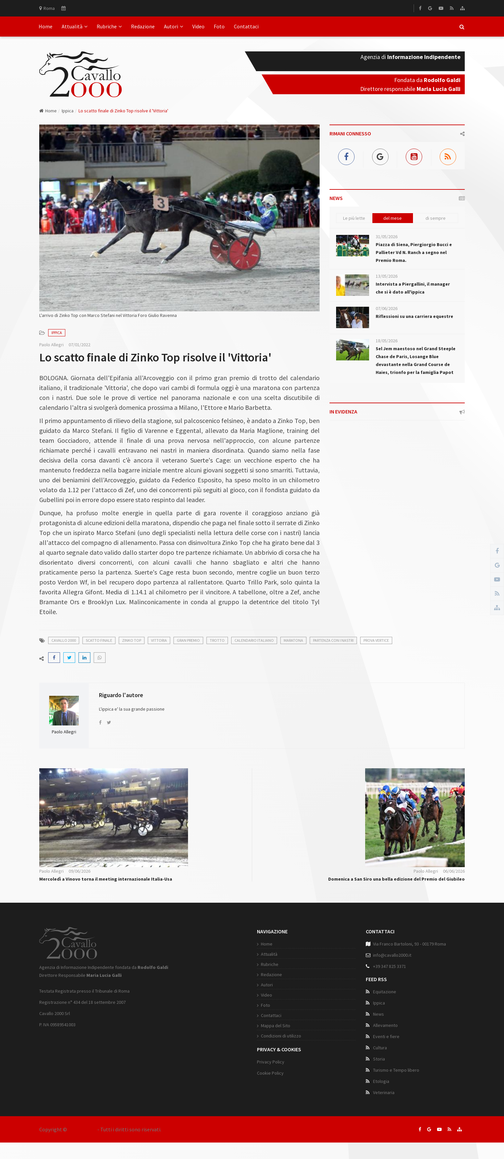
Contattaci (246, 26)
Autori (173, 26)
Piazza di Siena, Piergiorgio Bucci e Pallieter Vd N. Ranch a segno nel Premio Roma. (414, 252)
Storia (379, 1059)
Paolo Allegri (51, 345)
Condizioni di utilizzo (281, 1036)
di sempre (435, 218)
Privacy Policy (270, 1062)
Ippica (68, 111)
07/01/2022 (79, 345)
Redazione (143, 26)
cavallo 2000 (63, 640)
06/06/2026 (454, 871)
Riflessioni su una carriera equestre (414, 316)
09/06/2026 (79, 871)
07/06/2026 (386, 308)
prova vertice (376, 640)
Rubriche (109, 26)
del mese (392, 218)
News (378, 1014)
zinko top (131, 640)
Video (198, 26)
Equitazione (384, 992)
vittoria (159, 640)
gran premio (188, 640)
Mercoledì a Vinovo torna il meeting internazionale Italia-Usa (105, 879)
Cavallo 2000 (82, 1129)
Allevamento (385, 1025)
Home (45, 26)
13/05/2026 (386, 276)
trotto (217, 640)
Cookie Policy (270, 1073)
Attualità (74, 26)
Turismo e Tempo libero (396, 1070)
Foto (219, 26)
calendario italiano (254, 640)
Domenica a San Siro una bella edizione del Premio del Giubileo (396, 879)
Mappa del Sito (275, 1026)
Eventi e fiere (386, 1036)
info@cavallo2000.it (392, 955)
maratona (293, 640)
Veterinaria (383, 1092)
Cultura (380, 1048)
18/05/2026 (386, 341)
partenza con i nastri (333, 640)
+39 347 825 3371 (389, 966)
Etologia (381, 1081)
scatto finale (99, 640)
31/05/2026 (386, 237)
